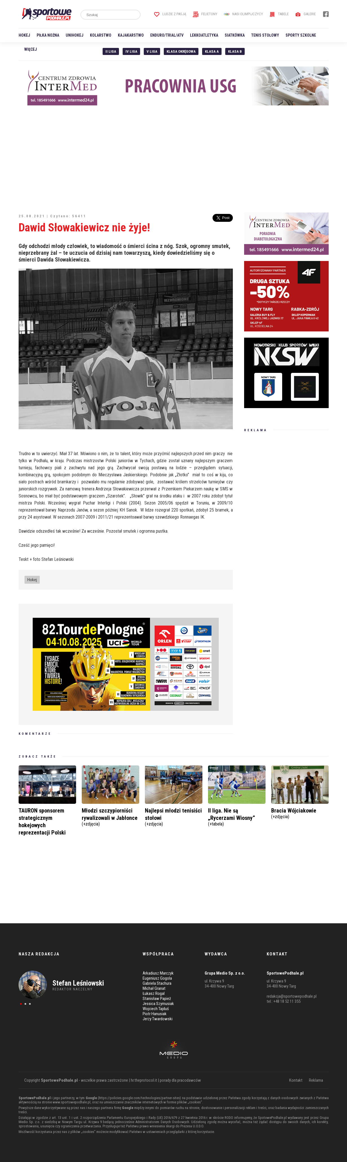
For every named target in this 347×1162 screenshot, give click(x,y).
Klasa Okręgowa (181, 51)
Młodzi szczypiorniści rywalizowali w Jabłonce (110, 816)
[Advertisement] (174, 158)
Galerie (305, 14)
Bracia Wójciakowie (300, 812)
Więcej (30, 49)
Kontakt (295, 1080)
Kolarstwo (100, 35)
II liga (110, 51)
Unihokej (74, 35)
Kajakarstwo (131, 35)
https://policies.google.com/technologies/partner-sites (139, 1098)
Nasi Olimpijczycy (243, 14)
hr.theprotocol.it (144, 1080)
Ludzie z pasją (170, 14)
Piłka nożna (48, 35)
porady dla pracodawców (180, 1080)
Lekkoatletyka (204, 35)
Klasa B (235, 51)
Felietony (205, 14)
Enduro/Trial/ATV (167, 35)
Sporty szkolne (301, 35)
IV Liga (131, 51)
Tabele (279, 14)
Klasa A (212, 51)
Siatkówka (235, 35)
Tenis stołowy (265, 35)
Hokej (24, 35)
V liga (152, 51)
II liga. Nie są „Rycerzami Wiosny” (237, 816)
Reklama (316, 1080)
